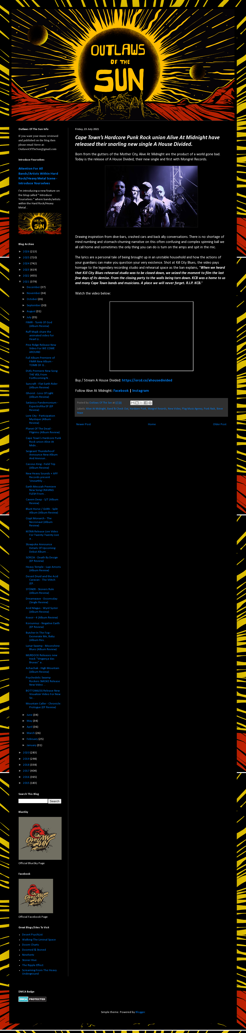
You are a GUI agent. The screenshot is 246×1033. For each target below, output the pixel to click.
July (29, 317)
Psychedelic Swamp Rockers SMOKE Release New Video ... (43, 681)
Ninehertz (28, 954)
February (33, 739)
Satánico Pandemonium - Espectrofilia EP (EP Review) (42, 406)
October (32, 299)
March (31, 733)
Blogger (140, 1012)
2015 (26, 783)
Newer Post (83, 424)
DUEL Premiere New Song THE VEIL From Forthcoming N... (41, 374)
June (30, 714)
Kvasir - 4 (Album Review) (42, 617)
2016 (26, 777)
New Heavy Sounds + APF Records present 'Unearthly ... (42, 477)
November (34, 293)
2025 (26, 257)
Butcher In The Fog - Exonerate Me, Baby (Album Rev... (40, 636)
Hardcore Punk (138, 408)
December (34, 287)
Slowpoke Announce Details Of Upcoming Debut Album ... (40, 548)
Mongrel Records (157, 408)
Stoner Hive (29, 960)
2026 (26, 251)
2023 (26, 269)
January (32, 745)
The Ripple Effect (32, 965)
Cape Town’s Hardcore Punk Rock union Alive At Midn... (43, 442)
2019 (26, 758)
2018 (26, 764)
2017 (26, 770)
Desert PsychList (32, 934)
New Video (174, 408)
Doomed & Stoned (34, 949)
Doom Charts (30, 944)
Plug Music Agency (192, 408)
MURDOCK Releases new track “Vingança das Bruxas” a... (41, 659)
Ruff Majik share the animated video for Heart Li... (40, 335)
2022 (26, 275)
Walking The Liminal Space (39, 939)
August (31, 311)
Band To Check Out (117, 408)
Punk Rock (209, 408)
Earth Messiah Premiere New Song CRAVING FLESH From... (41, 490)
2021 (26, 281)
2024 (26, 263)
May (30, 720)
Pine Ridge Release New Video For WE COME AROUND (41, 348)
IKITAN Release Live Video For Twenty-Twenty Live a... (42, 535)
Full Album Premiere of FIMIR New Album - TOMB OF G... (40, 361)
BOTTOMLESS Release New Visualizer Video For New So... (43, 694)
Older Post (219, 424)
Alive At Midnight (96, 408)
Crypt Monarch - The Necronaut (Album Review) (39, 522)
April (30, 726)
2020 (26, 752)
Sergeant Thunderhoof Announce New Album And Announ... (42, 455)
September (34, 305)
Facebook (121, 391)
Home (152, 424)
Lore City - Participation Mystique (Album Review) (40, 419)
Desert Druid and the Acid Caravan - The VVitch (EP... (42, 580)
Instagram (140, 391)
